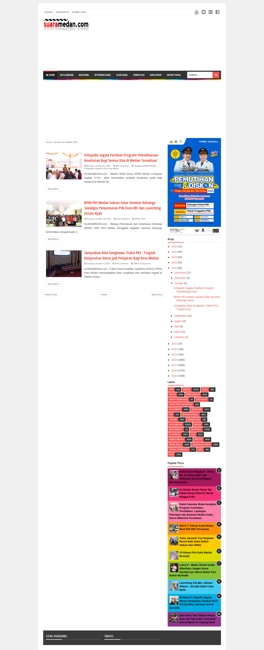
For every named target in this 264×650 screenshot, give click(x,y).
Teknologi (139, 75)
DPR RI (172, 394)
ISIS (171, 414)
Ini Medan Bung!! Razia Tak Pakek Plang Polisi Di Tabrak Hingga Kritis (196, 493)
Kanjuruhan (145, 263)
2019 (174, 354)
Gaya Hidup (156, 75)
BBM (171, 389)
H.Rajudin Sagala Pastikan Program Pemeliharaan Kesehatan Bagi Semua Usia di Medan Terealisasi (122, 157)
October (179, 283)
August (178, 321)
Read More (53, 189)
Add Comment (122, 166)
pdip (171, 454)
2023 (174, 262)
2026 (174, 246)
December (180, 272)
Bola (205, 389)
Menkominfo (176, 429)
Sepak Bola (175, 444)
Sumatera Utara (202, 444)
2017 (174, 365)
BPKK (137, 219)
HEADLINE (197, 409)
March (178, 331)
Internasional (102, 75)
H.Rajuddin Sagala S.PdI (95, 168)
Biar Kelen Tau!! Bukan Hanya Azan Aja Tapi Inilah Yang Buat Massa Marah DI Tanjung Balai (198, 619)
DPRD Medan (193, 394)
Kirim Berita (62, 12)
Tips (200, 449)
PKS (143, 219)
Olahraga (174, 434)
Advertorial (174, 75)
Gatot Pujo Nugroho (180, 404)
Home (50, 75)
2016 (174, 370)
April (177, 326)
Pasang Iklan (79, 12)
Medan (197, 424)
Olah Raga (121, 75)
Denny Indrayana (178, 399)
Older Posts (157, 295)
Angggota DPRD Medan (145, 166)
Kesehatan (194, 419)
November (180, 278)
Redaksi (49, 12)
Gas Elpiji (201, 399)
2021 (174, 343)
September (180, 315)
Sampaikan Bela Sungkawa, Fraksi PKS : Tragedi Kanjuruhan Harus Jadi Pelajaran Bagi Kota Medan (123, 255)
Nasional (84, 75)
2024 (174, 257)
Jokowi (173, 419)
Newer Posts (51, 295)
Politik (198, 439)
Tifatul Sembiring (179, 449)
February (179, 337)
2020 (174, 349)
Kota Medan (66, 75)
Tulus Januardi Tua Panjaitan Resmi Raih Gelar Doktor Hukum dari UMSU (197, 541)
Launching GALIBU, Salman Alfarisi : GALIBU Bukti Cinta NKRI (197, 586)
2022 (174, 268)
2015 (174, 375)
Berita (186, 389)
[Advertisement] (156, 43)
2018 (174, 359)
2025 (174, 251)
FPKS (136, 263)
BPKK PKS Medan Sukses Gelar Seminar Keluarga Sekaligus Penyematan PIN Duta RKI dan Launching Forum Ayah (121, 208)
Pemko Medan (176, 439)
